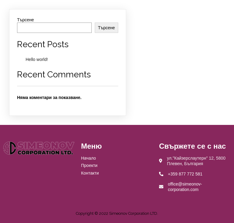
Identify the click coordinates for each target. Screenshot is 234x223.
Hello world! (37, 59)
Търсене (25, 19)
